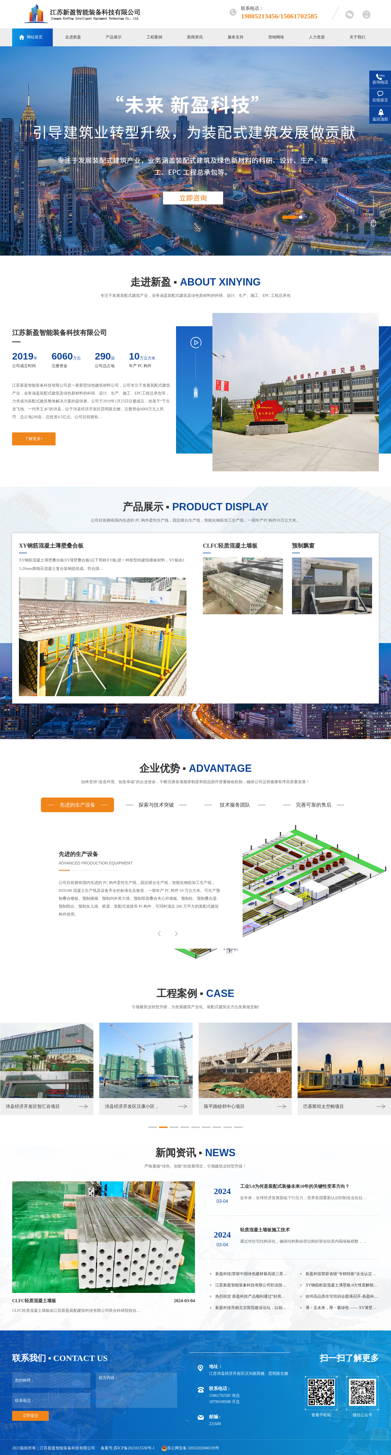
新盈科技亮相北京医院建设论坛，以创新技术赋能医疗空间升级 (252, 1308)
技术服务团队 (235, 805)
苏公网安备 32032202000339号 (190, 1448)
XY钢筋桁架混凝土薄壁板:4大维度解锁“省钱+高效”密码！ (342, 1285)
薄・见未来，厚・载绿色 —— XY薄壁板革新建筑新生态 (342, 1308)
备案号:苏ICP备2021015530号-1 (128, 1448)
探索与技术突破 (156, 805)
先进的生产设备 (77, 805)
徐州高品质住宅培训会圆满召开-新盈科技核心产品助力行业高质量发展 (342, 1296)
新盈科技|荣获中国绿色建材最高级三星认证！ (252, 1274)
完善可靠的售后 (313, 805)
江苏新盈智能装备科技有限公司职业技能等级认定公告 (252, 1285)
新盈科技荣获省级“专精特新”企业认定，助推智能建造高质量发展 (342, 1274)
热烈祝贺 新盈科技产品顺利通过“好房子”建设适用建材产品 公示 (252, 1296)
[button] (152, 1127)
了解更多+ (34, 439)
